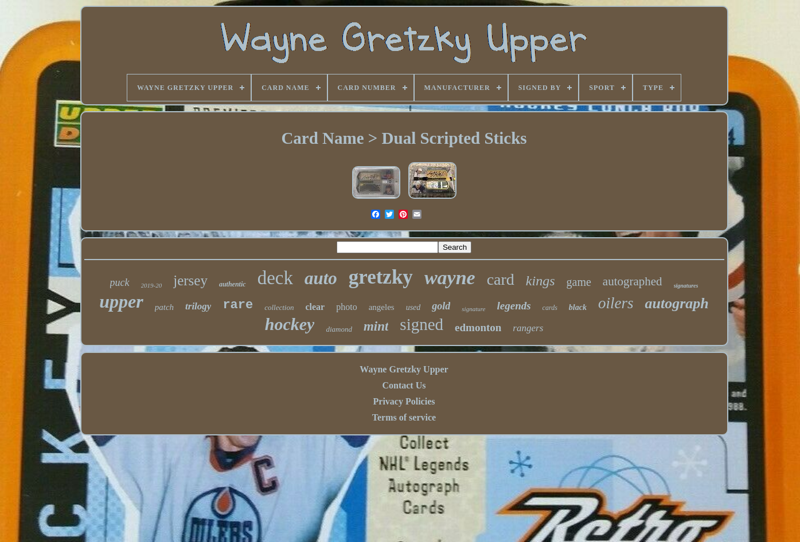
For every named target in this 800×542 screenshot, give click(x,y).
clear (315, 307)
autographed (632, 281)
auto (321, 278)
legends (514, 306)
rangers (528, 328)
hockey (290, 324)
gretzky (381, 277)
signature (473, 308)
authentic (232, 284)
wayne (449, 277)
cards (550, 308)
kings (540, 280)
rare (238, 305)
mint (376, 326)
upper (121, 301)
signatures (686, 285)
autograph (676, 303)
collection (279, 307)
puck (120, 282)
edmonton (478, 327)
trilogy (198, 306)
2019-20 (151, 285)
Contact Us (404, 385)
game (579, 282)
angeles (382, 307)
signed (421, 324)
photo (346, 307)
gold (441, 306)
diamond (339, 329)
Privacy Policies (404, 401)
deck (275, 278)
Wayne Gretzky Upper (404, 369)
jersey (190, 280)
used (413, 307)
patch (164, 307)
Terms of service (404, 417)
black (578, 307)
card (500, 279)
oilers (616, 303)
